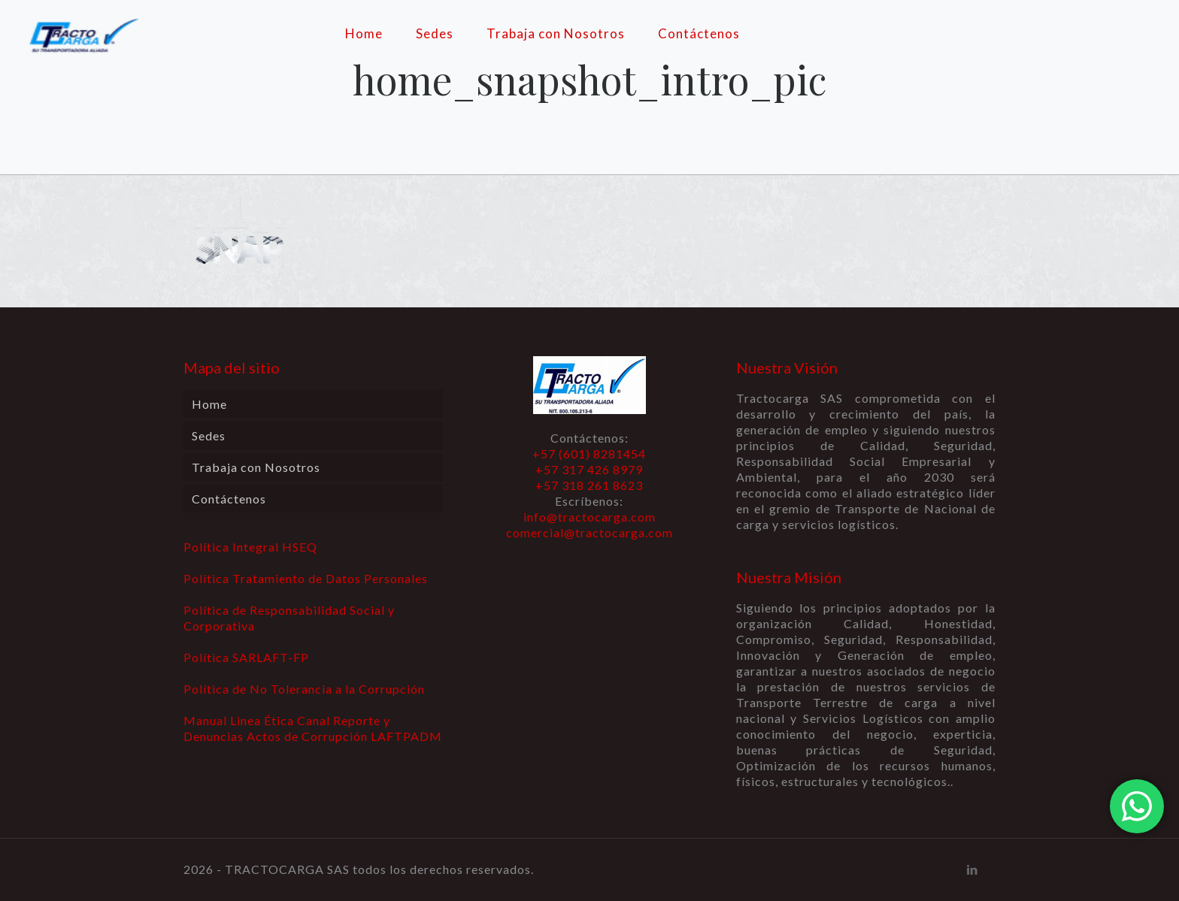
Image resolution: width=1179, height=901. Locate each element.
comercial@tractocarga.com (589, 532)
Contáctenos (229, 498)
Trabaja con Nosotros (256, 467)
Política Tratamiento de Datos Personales (305, 578)
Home (209, 404)
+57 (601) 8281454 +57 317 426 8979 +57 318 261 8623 (589, 469)
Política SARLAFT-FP (246, 657)
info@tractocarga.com (589, 516)
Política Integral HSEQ (250, 547)
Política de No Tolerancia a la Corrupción (304, 689)
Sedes (209, 435)
